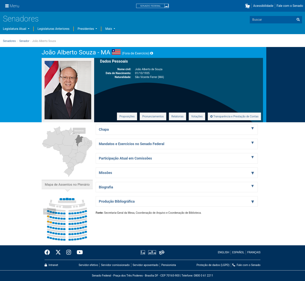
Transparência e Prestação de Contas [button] (234, 116)
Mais (109, 29)
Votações (197, 116)
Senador (24, 41)
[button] (248, 6)
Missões (105, 173)
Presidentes (86, 29)
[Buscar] (298, 19)
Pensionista (168, 265)
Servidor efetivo (88, 265)
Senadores (21, 18)
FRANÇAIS (253, 252)
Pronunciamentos (153, 116)
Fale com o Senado (290, 6)
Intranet (51, 265)
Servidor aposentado (145, 265)
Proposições (127, 116)
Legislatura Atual (15, 29)
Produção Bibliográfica (117, 201)
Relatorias (177, 116)
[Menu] (12, 6)
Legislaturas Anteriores (53, 29)
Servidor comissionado (115, 265)
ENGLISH (223, 252)
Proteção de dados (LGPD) (213, 265)
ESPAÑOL (238, 252)
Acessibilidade (263, 6)
